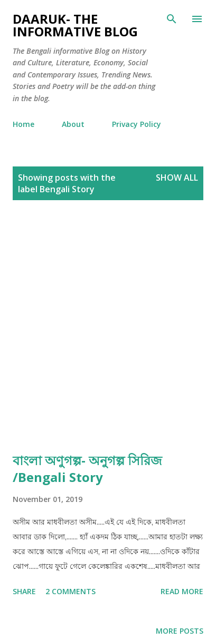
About (73, 124)
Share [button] (24, 591)
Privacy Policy (136, 124)
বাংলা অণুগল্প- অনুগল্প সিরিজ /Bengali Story (87, 468)
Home (23, 124)
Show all (177, 177)
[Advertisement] (108, 326)
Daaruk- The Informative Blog (75, 25)
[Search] (171, 19)
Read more (182, 591)
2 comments (70, 591)
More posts (179, 631)
